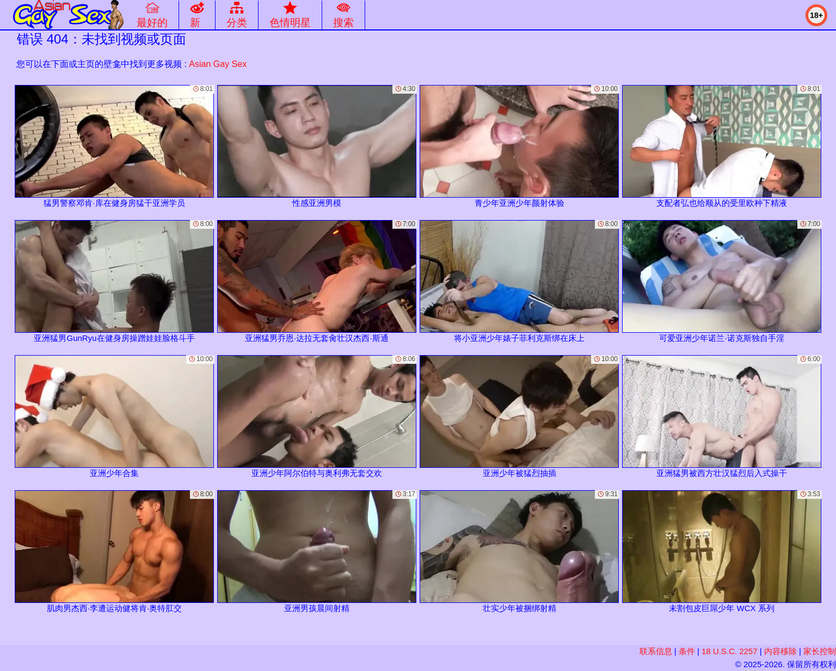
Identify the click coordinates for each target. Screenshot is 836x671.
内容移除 (780, 651)
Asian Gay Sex (218, 64)
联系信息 (656, 651)
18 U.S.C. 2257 (730, 651)
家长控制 (819, 651)
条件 (687, 651)
